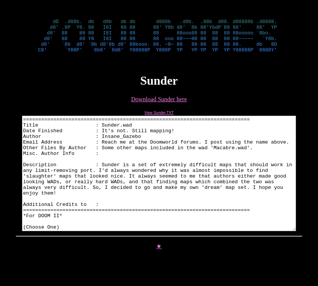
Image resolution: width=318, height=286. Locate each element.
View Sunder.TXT (159, 119)
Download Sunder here (159, 106)
